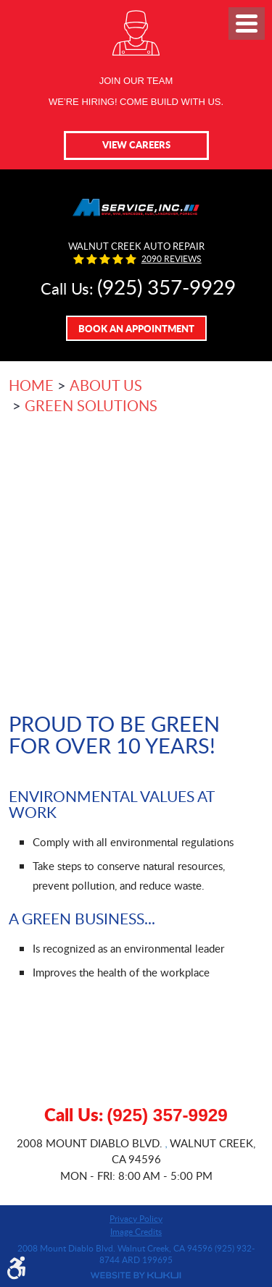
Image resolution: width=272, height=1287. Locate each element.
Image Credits (136, 1231)
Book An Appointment (136, 328)
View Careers (136, 144)
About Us (106, 385)
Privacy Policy (136, 1218)
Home (31, 385)
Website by (136, 1275)
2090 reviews (171, 259)
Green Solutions (91, 405)
